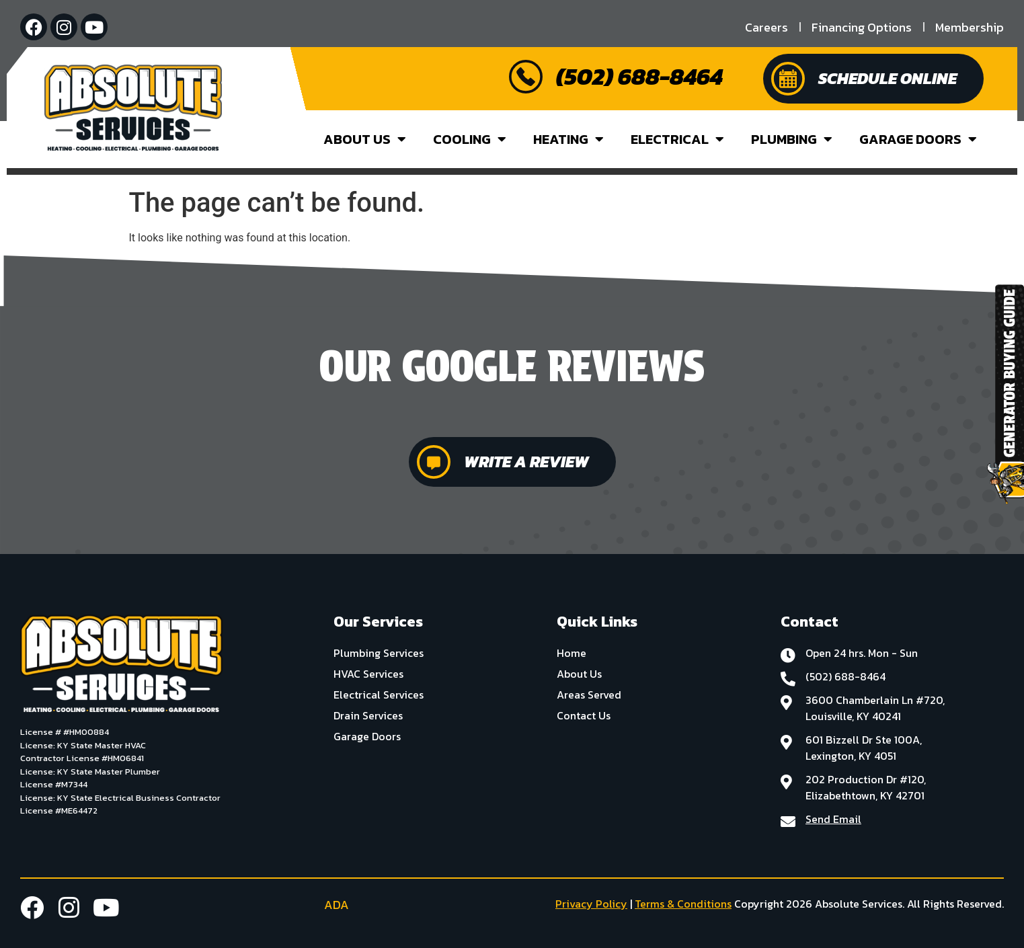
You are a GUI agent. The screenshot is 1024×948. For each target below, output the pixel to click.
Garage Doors (918, 139)
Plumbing (791, 139)
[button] (11, 423)
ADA (325, 905)
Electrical (677, 139)
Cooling (469, 139)
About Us (364, 139)
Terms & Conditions (683, 904)
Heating (568, 139)
